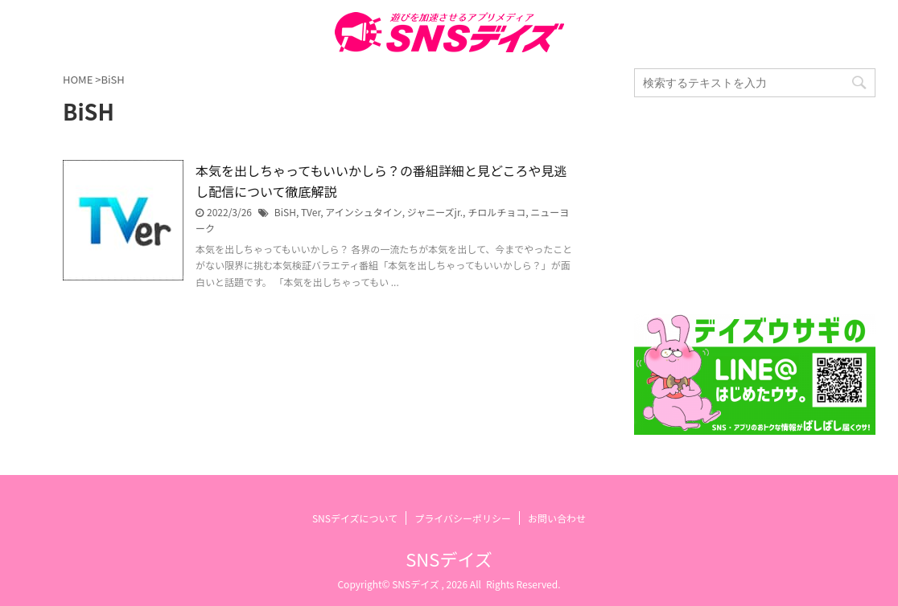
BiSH (285, 212)
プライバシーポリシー (462, 518)
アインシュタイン (363, 212)
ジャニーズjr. (435, 212)
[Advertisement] (754, 205)
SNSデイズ (449, 558)
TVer (310, 212)
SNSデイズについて (355, 518)
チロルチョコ (496, 212)
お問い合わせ (557, 518)
